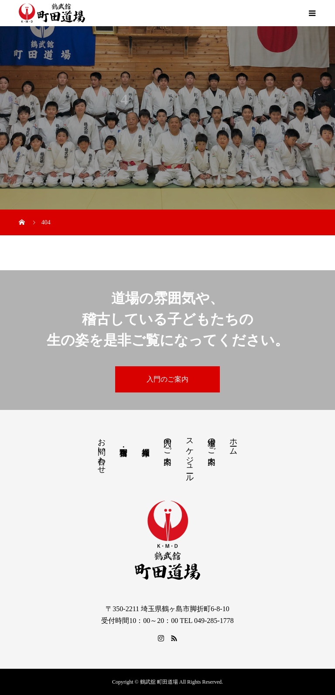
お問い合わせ (101, 451)
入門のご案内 (167, 379)
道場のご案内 (211, 442)
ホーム (233, 442)
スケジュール (189, 455)
